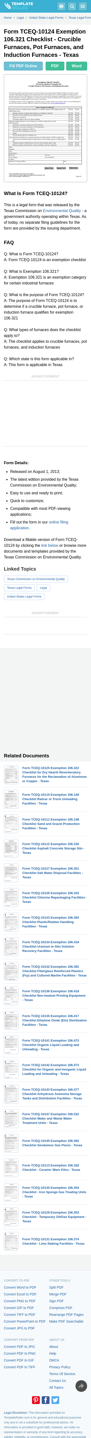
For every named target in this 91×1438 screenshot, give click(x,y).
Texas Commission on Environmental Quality (36, 579)
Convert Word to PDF (20, 1287)
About (53, 1347)
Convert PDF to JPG (19, 1347)
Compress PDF (61, 1308)
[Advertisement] (45, 413)
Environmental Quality (62, 211)
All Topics (56, 1387)
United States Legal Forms (24, 596)
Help (52, 1353)
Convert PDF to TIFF (19, 1367)
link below (49, 545)
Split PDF (56, 1287)
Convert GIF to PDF (19, 1308)
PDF (55, 66)
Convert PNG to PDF (20, 1301)
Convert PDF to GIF (19, 1360)
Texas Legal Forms (19, 588)
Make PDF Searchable (66, 1321)
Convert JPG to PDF (19, 1328)
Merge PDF (58, 1294)
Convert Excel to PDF (20, 1294)
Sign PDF (56, 1301)
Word (77, 66)
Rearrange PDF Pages (66, 1315)
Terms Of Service (62, 1374)
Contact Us (57, 1381)
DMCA (54, 1360)
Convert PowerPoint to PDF (25, 1321)
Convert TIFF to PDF (19, 1315)
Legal (43, 588)
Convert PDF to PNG (20, 1353)
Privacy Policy (59, 1367)
